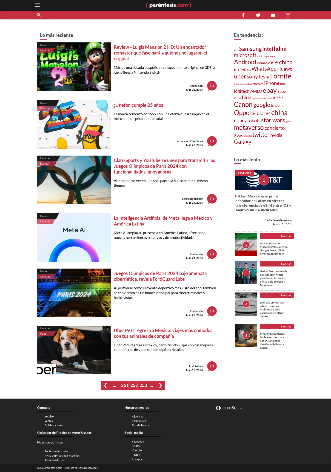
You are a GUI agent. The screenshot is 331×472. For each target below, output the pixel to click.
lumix (236, 50)
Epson (282, 91)
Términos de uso (54, 460)
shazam (258, 84)
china (286, 62)
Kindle (278, 98)
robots (253, 120)
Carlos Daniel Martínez (278, 220)
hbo (283, 84)
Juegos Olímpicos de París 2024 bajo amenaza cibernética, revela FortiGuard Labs (160, 276)
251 (124, 385)
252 (133, 385)
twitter (261, 134)
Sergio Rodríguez (192, 198)
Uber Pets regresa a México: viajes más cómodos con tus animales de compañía (163, 333)
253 (143, 385)
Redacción (196, 85)
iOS (274, 62)
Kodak (237, 98)
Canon (243, 104)
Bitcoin (276, 105)
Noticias (45, 50)
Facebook (138, 441)
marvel (240, 69)
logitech (242, 91)
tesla (264, 77)
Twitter (136, 446)
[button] (39, 15)
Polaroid (263, 63)
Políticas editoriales (56, 451)
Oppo (242, 112)
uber (240, 76)
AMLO (256, 91)
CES (249, 70)
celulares (260, 113)
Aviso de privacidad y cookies (62, 455)
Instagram (138, 459)
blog (246, 97)
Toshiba (262, 98)
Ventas (49, 421)
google (261, 104)
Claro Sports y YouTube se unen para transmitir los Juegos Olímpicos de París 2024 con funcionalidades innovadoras (164, 165)
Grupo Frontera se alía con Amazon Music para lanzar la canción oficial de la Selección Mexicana (273, 278)
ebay (270, 90)
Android (245, 62)
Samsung (250, 48)
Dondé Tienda (140, 425)
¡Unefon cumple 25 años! (139, 105)
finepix (254, 98)
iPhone (272, 83)
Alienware (239, 84)
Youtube (137, 450)
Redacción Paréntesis (190, 141)
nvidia (276, 135)
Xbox (238, 135)
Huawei (285, 69)
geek (288, 121)
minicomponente (266, 56)
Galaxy (242, 141)
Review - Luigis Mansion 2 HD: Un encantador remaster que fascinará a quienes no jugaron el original (160, 52)
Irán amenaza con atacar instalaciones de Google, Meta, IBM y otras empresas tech (274, 248)
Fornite (280, 76)
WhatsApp (264, 69)
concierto (275, 128)
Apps (43, 333)
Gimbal (269, 98)
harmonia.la (139, 421)
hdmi (280, 48)
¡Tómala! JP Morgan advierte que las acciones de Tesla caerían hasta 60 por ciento (272, 309)
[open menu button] (37, 5)
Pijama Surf (139, 416)
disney (240, 120)
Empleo (49, 416)
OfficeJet (247, 136)
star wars (273, 119)
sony (252, 76)
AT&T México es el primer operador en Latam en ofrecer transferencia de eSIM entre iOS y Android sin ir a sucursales (263, 203)
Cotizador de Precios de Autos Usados (64, 432)
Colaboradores (54, 425)
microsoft (245, 55)
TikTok (136, 454)
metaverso (249, 127)
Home (43, 45)
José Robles (196, 366)
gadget (248, 84)
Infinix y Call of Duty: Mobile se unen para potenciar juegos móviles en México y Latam (272, 340)
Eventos (45, 163)
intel (268, 49)
